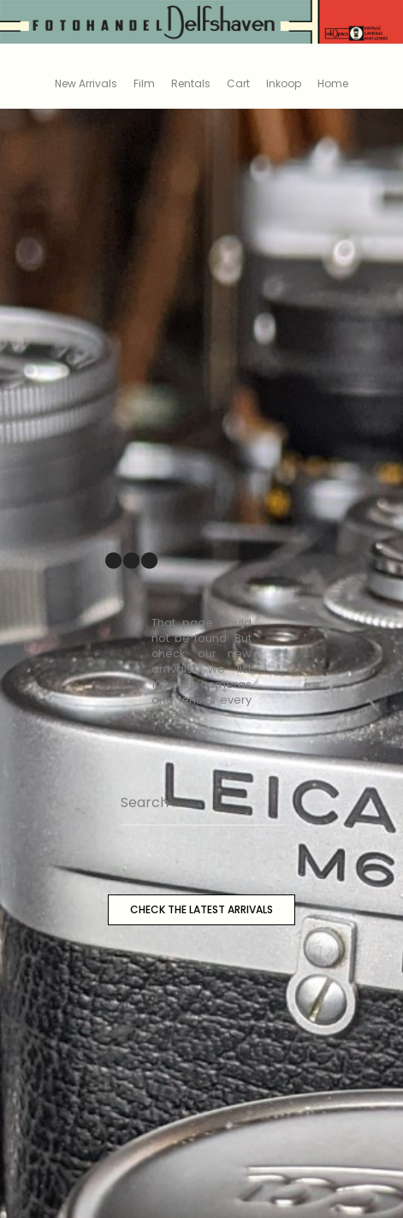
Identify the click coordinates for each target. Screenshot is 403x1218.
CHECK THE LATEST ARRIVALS (201, 909)
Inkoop (283, 83)
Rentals (190, 83)
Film (144, 83)
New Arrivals (86, 83)
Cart (238, 83)
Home (332, 83)
